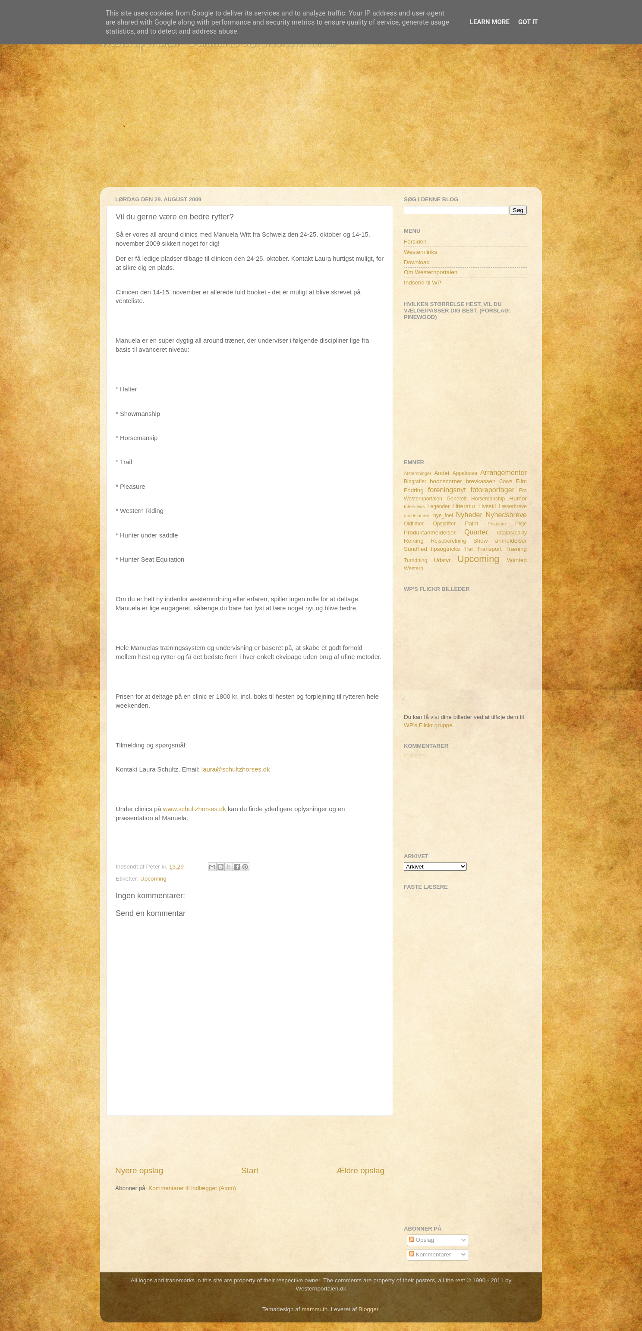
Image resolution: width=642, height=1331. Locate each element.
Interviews (414, 506)
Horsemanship (488, 499)
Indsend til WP (422, 282)
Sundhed (415, 549)
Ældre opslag (360, 1170)
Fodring (414, 490)
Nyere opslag (139, 1170)
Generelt (457, 499)
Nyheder (469, 515)
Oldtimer (414, 524)
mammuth (314, 1309)
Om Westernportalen (430, 272)
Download (417, 262)
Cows (505, 481)
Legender (439, 506)
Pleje (521, 524)
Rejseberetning (448, 541)
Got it (528, 22)
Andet (441, 473)
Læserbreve (513, 506)
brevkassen (481, 481)
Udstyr (442, 560)
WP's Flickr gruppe (428, 725)
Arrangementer (503, 472)
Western (413, 569)
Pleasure (497, 523)
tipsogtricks (445, 549)
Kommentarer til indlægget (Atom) (192, 1188)
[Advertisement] (321, 126)
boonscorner (446, 481)
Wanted (517, 560)
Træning (516, 549)
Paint (471, 523)
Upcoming (153, 878)
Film (521, 481)
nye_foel (443, 515)
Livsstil (487, 506)
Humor (518, 498)
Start (249, 1170)
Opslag (421, 1240)
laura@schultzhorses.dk (235, 769)
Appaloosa (465, 473)
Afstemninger (417, 473)
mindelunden (417, 515)
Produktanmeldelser (430, 532)
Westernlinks (420, 252)
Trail (468, 549)
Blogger (368, 1309)
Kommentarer (430, 1254)
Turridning (415, 560)
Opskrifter (444, 524)
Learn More (490, 22)
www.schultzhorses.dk (194, 809)
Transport (489, 549)
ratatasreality (512, 533)
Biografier (415, 481)
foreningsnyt (447, 490)
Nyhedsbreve (506, 515)
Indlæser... (417, 755)
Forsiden (415, 241)
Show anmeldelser (500, 540)
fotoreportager (492, 490)
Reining (414, 540)
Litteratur (464, 506)
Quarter (476, 532)
